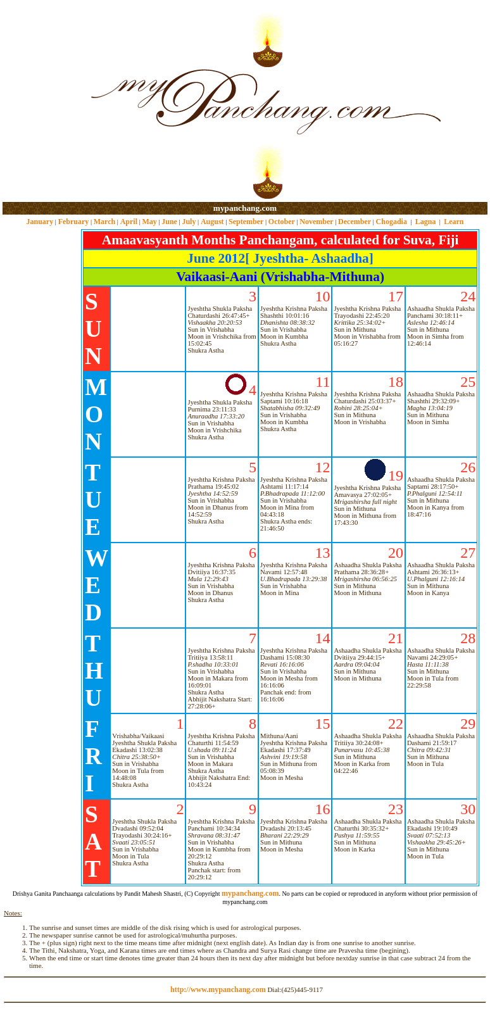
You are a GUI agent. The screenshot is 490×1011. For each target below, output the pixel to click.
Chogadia (391, 221)
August (212, 221)
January (39, 221)
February (73, 221)
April (128, 221)
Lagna (425, 221)
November (316, 221)
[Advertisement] (43, 101)
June (169, 221)
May (149, 221)
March (104, 221)
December (354, 221)
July (189, 221)
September (246, 221)
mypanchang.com (245, 208)
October (281, 221)
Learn (453, 221)
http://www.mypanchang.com (218, 989)
